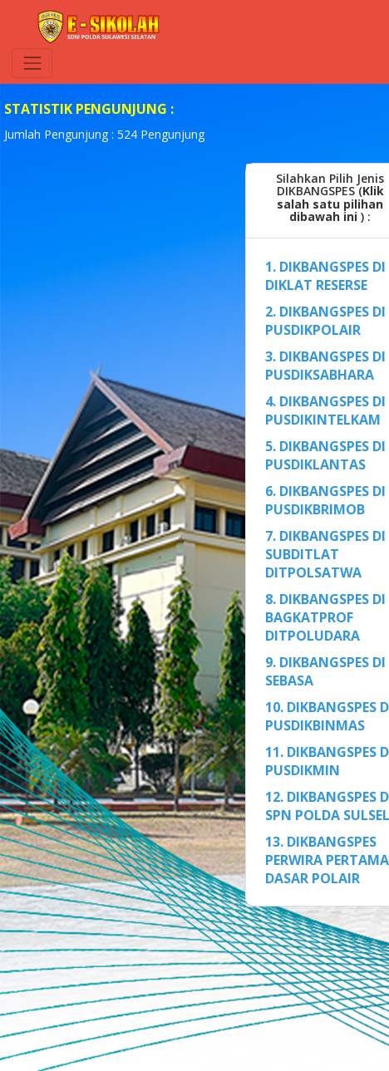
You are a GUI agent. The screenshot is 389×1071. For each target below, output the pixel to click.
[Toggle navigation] (32, 62)
